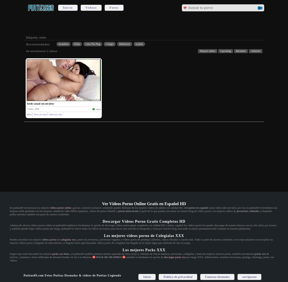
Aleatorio (255, 51)
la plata (139, 44)
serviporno (249, 276)
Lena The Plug (92, 44)
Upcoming (225, 51)
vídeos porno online (60, 207)
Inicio (68, 7)
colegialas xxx (68, 239)
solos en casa (55, 114)
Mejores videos (207, 51)
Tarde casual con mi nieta (40, 103)
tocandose (63, 44)
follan (77, 44)
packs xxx (57, 253)
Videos (91, 7)
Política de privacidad (177, 276)
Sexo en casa (40, 114)
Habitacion (124, 44)
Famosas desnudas (217, 276)
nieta (29, 114)
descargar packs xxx (175, 257)
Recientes (241, 51)
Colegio (110, 44)
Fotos (114, 7)
